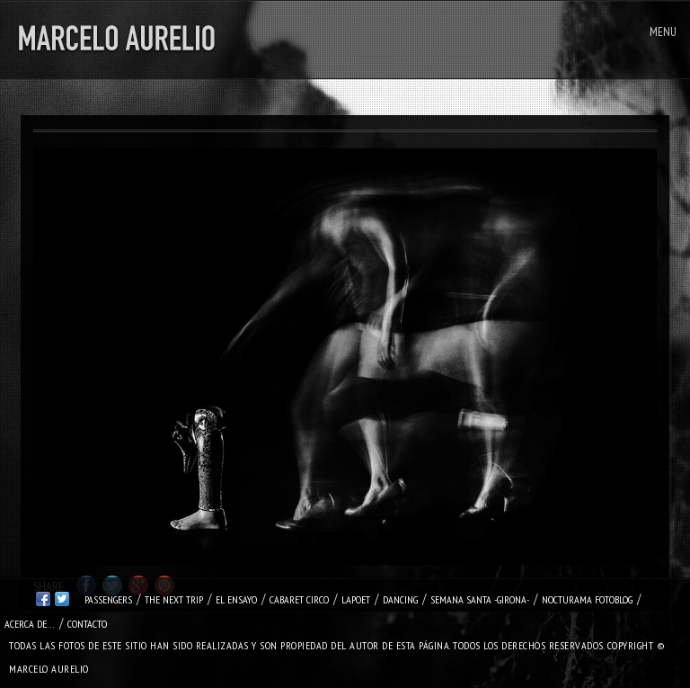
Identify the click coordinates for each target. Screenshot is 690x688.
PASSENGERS (108, 599)
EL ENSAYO (236, 599)
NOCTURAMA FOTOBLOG (587, 599)
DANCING (400, 599)
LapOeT (355, 599)
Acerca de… (29, 623)
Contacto (87, 623)
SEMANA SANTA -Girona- (479, 599)
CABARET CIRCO (299, 599)
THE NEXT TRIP (174, 599)
